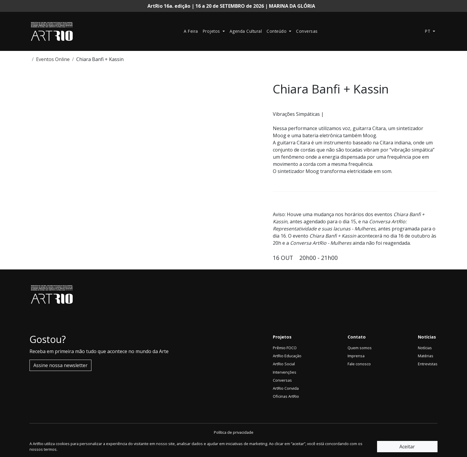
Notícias (425, 347)
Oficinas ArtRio (286, 396)
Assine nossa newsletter (60, 365)
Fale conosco (359, 363)
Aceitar (407, 446)
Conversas (307, 31)
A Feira (191, 31)
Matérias (425, 355)
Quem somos (360, 347)
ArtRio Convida (286, 388)
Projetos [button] (212, 31)
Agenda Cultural (246, 31)
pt (428, 31)
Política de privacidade (233, 432)
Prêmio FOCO (285, 347)
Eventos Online (53, 59)
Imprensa (356, 355)
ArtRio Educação (287, 355)
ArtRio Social (284, 363)
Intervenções (284, 372)
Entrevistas (428, 363)
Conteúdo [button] (277, 31)
